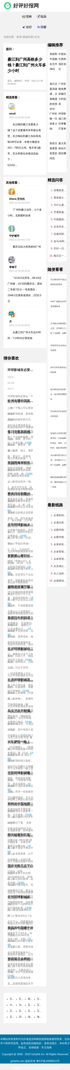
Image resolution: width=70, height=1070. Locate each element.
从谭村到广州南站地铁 (61, 515)
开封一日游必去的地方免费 (61, 248)
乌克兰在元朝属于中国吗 (25, 711)
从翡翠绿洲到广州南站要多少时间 (61, 580)
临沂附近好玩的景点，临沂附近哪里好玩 (59, 394)
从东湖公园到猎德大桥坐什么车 (61, 566)
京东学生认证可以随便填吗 (61, 226)
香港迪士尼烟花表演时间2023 (61, 197)
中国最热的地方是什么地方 (61, 219)
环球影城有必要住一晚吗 (25, 370)
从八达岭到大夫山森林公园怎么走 (61, 573)
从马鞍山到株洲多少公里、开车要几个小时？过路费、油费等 (59, 328)
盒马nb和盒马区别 (61, 241)
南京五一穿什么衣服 (61, 255)
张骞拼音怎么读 (61, 190)
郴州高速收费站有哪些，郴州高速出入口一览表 (59, 482)
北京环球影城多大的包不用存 (28, 897)
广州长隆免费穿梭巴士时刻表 (62, 94)
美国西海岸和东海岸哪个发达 (28, 463)
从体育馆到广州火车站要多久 (61, 559)
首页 (19, 37)
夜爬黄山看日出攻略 (22, 556)
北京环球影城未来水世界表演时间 (32, 525)
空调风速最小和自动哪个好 (61, 212)
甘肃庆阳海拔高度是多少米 (61, 234)
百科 (29, 16)
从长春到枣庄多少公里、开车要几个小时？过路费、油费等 (59, 460)
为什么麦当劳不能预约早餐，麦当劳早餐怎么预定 (61, 205)
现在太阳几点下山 (20, 866)
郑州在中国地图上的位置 (25, 804)
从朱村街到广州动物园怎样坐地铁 (61, 544)
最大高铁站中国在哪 (62, 148)
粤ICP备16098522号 (48, 1061)
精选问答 (28, 37)
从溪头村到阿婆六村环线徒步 (61, 522)
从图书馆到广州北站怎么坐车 (61, 537)
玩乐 (43, 16)
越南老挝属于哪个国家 (24, 587)
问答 (43, 27)
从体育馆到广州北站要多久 (61, 551)
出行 (29, 27)
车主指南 (46, 1047)
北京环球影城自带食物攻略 (27, 649)
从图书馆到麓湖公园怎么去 (61, 529)
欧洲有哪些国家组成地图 (25, 401)
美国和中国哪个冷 (20, 928)
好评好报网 (26, 6)
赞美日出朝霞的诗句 (22, 494)
